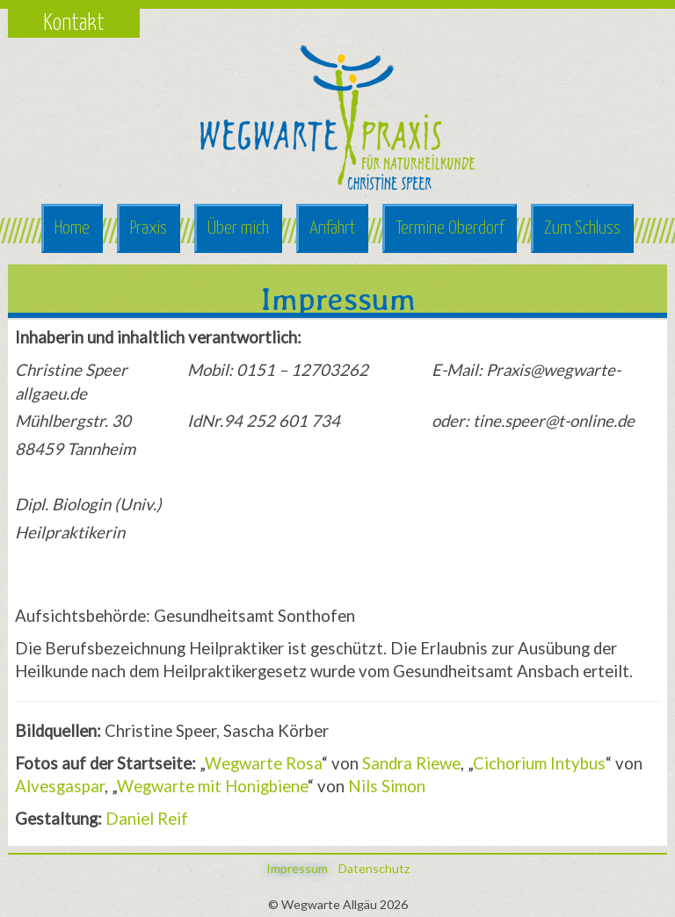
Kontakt (74, 23)
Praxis (148, 228)
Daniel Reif (146, 818)
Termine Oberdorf (450, 228)
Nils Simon (386, 786)
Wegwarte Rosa (263, 763)
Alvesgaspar (60, 786)
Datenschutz (374, 868)
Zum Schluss (582, 228)
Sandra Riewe (411, 763)
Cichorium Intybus (539, 763)
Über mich (238, 228)
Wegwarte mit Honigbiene (212, 786)
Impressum (297, 868)
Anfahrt (332, 228)
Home (72, 228)
